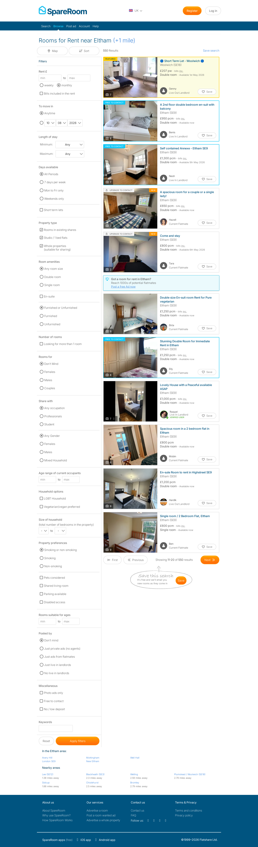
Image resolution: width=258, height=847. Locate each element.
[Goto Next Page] (209, 560)
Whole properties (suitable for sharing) (57, 247)
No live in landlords (56, 673)
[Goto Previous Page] (135, 560)
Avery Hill (47, 757)
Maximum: (46, 153)
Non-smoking (53, 566)
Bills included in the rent (59, 93)
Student (49, 424)
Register (192, 11)
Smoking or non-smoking (60, 550)
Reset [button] (46, 741)
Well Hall (134, 757)
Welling (134, 774)
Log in (213, 11)
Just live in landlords (57, 665)
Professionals (53, 416)
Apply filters (77, 741)
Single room (52, 285)
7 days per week (55, 182)
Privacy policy (184, 815)
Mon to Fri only (54, 190)
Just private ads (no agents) (62, 648)
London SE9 (49, 761)
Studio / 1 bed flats (55, 237)
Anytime (49, 113)
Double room (52, 277)
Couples (49, 388)
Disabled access (54, 602)
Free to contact (54, 701)
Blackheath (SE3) (95, 774)
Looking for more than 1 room (63, 344)
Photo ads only (53, 693)
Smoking (50, 558)
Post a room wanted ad (101, 815)
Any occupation (54, 408)
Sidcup (46, 782)
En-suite (49, 296)
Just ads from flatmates (59, 656)
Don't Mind (51, 364)
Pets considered (54, 577)
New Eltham (92, 761)
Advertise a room (97, 810)
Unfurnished (52, 324)
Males (48, 380)
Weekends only (54, 198)
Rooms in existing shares (60, 230)
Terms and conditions (188, 810)
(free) (57, 840)
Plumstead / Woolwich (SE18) (189, 774)
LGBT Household (55, 498)
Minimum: (46, 144)
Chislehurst (92, 782)
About (53, 810)
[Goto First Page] (112, 560)
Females (49, 372)
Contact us (137, 810)
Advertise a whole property (103, 820)
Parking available (55, 594)
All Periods (51, 174)
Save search (211, 50)
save (181, 580)
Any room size (53, 268)
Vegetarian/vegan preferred (62, 506)
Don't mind (51, 640)
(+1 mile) (124, 40)
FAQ (133, 815)
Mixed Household (55, 460)
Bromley (134, 782)
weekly (49, 85)
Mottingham (92, 757)
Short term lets (53, 210)
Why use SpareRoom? (56, 815)
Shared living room (56, 585)
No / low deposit (54, 709)
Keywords (45, 722)
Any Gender (52, 436)
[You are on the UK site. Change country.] (136, 10)
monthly (66, 85)
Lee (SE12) (47, 774)
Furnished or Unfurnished (60, 307)
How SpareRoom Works (57, 820)
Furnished (50, 316)
